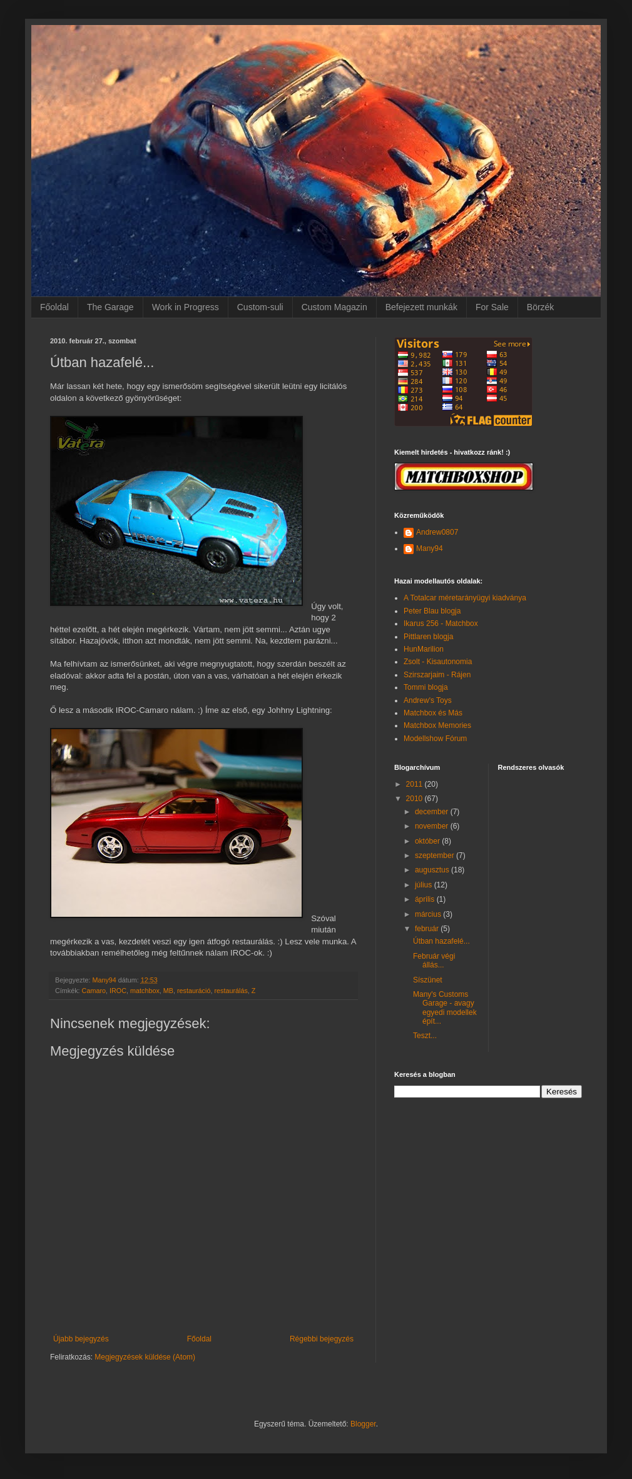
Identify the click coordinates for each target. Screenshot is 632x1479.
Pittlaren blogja (428, 636)
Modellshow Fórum (435, 738)
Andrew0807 (437, 532)
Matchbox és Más (433, 713)
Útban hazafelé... (441, 941)
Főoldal (54, 307)
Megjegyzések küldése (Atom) (144, 1357)
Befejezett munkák (421, 307)
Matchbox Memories (437, 725)
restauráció (193, 990)
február (428, 928)
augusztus (433, 870)
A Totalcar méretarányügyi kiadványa (465, 597)
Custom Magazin (334, 307)
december (433, 811)
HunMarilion (424, 649)
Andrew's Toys (428, 700)
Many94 (429, 548)
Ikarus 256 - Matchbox (441, 623)
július (424, 885)
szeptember (435, 855)
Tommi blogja (426, 687)
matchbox (145, 990)
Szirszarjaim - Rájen (437, 674)
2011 (415, 784)
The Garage (110, 307)
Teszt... (425, 1035)
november (433, 826)
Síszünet (427, 980)
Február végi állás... (434, 960)
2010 (415, 798)
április (426, 899)
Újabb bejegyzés (81, 1339)
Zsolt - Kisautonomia (438, 661)
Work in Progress (185, 307)
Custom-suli (260, 307)
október (428, 841)
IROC (118, 990)
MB (168, 990)
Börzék (540, 307)
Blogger (363, 1424)
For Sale (492, 307)
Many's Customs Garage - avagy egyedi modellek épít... (445, 1008)
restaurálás (230, 990)
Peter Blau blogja (432, 611)
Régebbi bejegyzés (322, 1339)
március (429, 914)
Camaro (94, 990)
